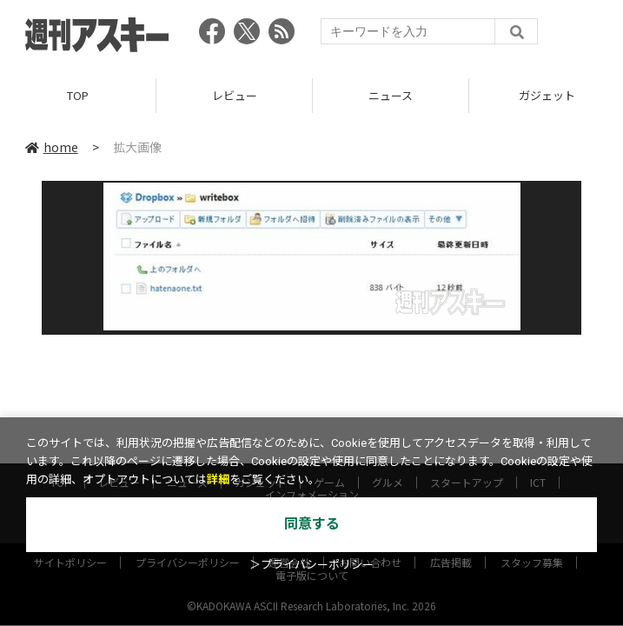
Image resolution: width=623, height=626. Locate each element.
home (51, 147)
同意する (312, 524)
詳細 (218, 479)
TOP (78, 95)
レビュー (234, 95)
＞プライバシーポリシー (311, 564)
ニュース (390, 95)
